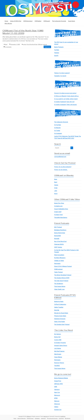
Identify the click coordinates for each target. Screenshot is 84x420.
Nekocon (56, 401)
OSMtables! (38, 21)
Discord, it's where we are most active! (65, 93)
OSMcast (40, 44)
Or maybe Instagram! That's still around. (65, 104)
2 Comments (8, 47)
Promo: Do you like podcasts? (62, 167)
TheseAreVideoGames (60, 217)
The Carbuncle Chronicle (59, 21)
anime (24, 44)
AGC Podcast (58, 227)
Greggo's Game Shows (60, 345)
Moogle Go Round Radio (61, 313)
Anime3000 (57, 236)
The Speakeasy (58, 283)
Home (6, 21)
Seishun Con (57, 409)
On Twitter (57, 130)
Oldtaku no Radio (59, 260)
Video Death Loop (59, 289)
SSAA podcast (58, 269)
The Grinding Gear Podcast (61, 324)
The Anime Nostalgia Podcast (62, 275)
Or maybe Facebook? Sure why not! (64, 102)
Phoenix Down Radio (60, 316)
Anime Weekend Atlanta (61, 378)
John (55, 191)
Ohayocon (57, 404)
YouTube (56, 50)
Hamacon (57, 389)
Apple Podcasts (58, 47)
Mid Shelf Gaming (59, 351)
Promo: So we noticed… (61, 169)
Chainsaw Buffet (59, 244)
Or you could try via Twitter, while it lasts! (66, 99)
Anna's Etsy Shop (59, 203)
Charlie (56, 185)
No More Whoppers (59, 258)
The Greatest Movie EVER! (61, 278)
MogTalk (56, 310)
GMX (55, 386)
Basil (6, 44)
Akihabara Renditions (60, 230)
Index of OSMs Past (15, 21)
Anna (55, 179)
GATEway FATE (58, 384)
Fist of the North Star (32, 44)
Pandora (56, 53)
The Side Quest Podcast (61, 281)
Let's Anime (57, 348)
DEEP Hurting (58, 247)
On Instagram (58, 133)
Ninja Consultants (59, 255)
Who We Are (8, 23)
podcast (45, 44)
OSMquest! (46, 21)
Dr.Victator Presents (60, 342)
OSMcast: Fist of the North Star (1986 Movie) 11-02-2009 (23, 32)
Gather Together (58, 307)
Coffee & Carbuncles (60, 304)
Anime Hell (57, 337)
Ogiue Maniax (58, 357)
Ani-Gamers (57, 334)
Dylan (55, 188)
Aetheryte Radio (58, 301)
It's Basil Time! (58, 214)
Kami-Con (57, 392)
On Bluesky (57, 127)
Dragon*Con (57, 381)
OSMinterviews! (28, 21)
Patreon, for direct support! (62, 73)
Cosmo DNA (57, 340)
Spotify (56, 55)
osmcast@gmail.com (60, 156)
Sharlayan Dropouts (59, 319)
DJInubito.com (58, 206)
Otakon (56, 407)
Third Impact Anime (59, 286)
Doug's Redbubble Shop (61, 209)
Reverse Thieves (59, 363)
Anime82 (56, 238)
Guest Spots (71, 21)
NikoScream (57, 354)
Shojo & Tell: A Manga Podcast (63, 266)
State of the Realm (59, 321)
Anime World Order (59, 233)
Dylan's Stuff (57, 212)
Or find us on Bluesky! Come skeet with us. (66, 96)
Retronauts (57, 263)
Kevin (55, 193)
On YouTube (57, 125)
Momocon (57, 395)
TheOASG (57, 365)
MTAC (56, 398)
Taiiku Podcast (58, 272)
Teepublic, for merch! (60, 76)
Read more (47, 47)
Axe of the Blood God (60, 241)
